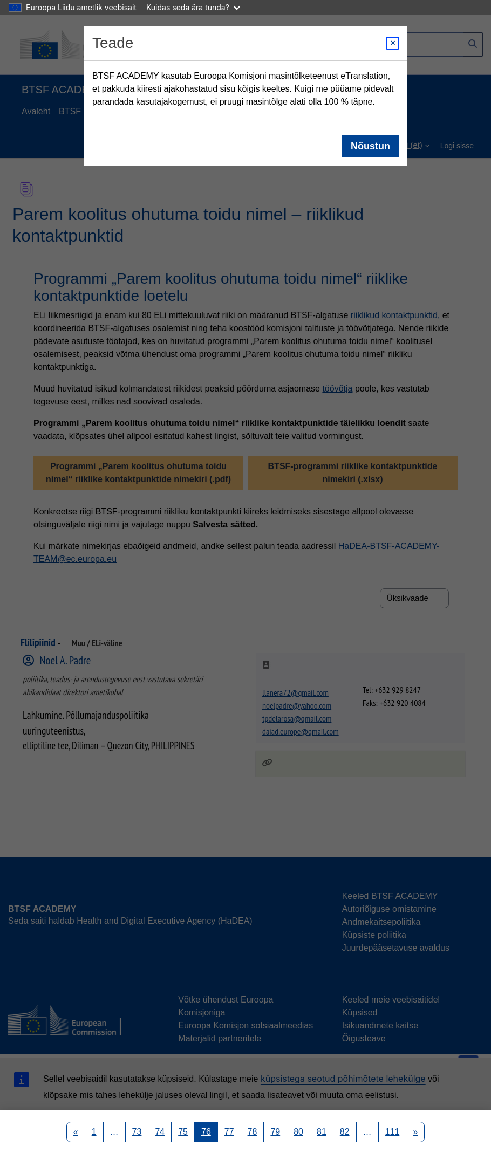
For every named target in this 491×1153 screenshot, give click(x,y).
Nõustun (370, 146)
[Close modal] (392, 43)
